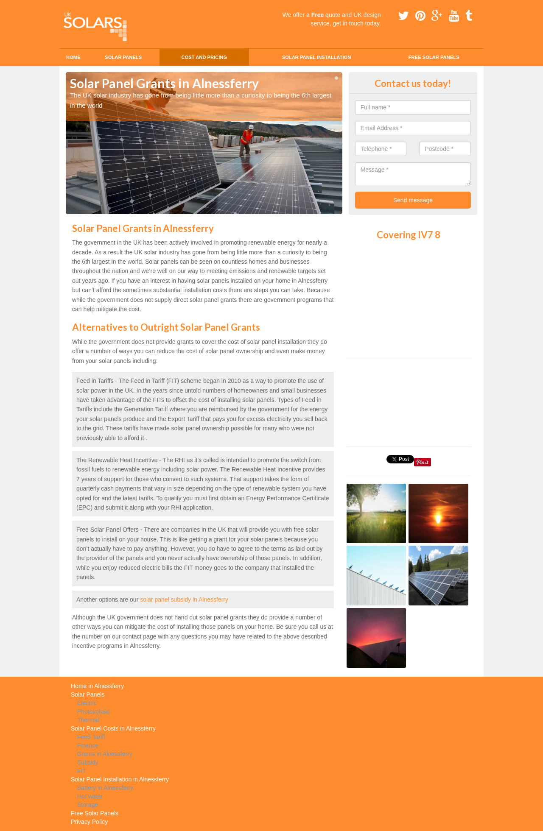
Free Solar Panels (434, 57)
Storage (87, 804)
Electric (87, 703)
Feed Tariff (91, 736)
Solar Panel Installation (316, 57)
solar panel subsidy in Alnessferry (184, 599)
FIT (81, 770)
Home (73, 57)
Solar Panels (123, 57)
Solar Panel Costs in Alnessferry (113, 728)
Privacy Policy (89, 821)
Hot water (90, 796)
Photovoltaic (93, 711)
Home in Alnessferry (97, 686)
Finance (87, 745)
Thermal (88, 720)
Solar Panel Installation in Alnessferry (120, 779)
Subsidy (87, 762)
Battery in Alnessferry (105, 787)
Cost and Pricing (204, 57)
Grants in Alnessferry (104, 753)
